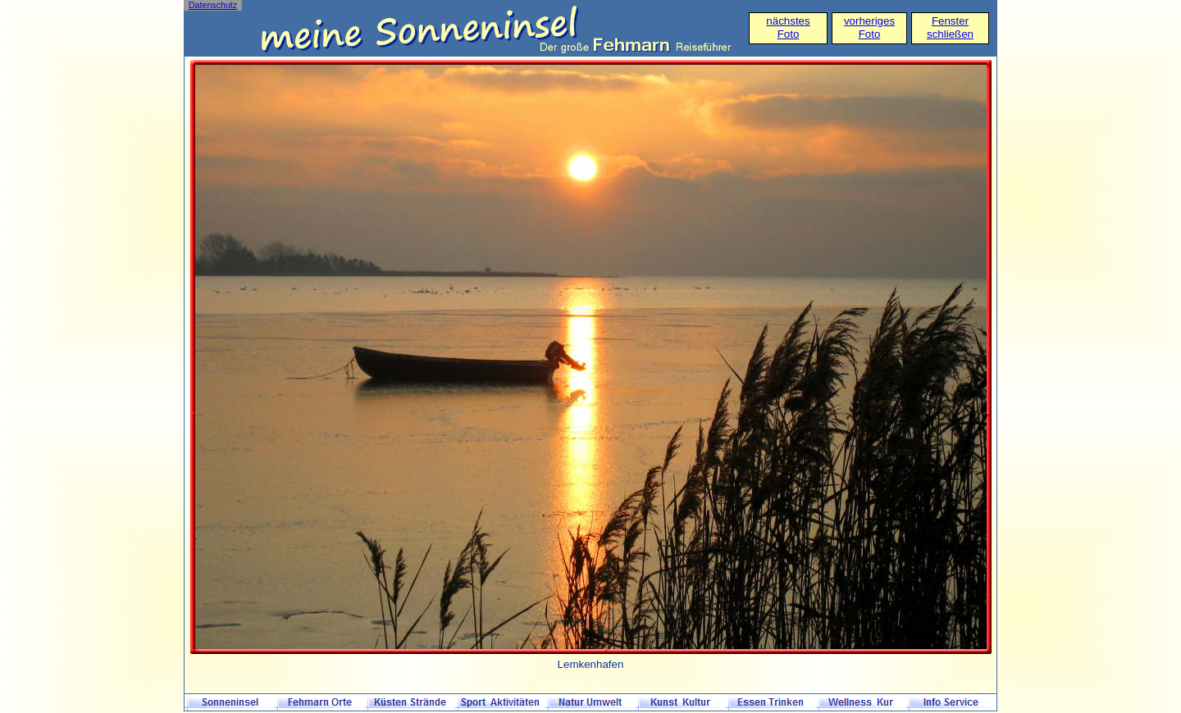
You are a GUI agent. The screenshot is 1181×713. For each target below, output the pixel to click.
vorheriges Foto (869, 27)
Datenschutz (213, 5)
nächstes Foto (787, 27)
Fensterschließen (950, 27)
